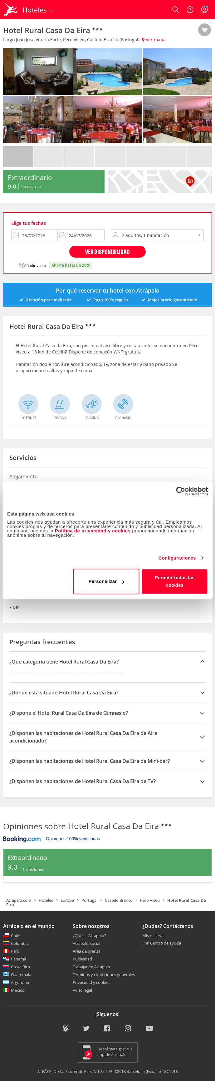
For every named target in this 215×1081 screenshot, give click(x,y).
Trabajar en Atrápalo (91, 967)
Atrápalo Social (86, 943)
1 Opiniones (31, 186)
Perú (15, 951)
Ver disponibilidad (107, 251)
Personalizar (106, 581)
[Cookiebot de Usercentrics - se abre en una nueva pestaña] (180, 491)
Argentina (20, 982)
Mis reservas (153, 935)
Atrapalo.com (18, 900)
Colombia (20, 943)
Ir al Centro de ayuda (161, 943)
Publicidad (82, 959)
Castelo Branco (119, 900)
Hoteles (46, 900)
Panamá (18, 959)
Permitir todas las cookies (175, 581)
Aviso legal (82, 990)
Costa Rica (20, 967)
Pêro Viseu (150, 900)
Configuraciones (177, 557)
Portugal (89, 900)
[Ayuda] (190, 9)
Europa (67, 900)
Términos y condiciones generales (104, 974)
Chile (15, 935)
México (17, 990)
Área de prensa (86, 951)
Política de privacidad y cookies (93, 530)
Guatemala (21, 974)
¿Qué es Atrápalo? (89, 935)
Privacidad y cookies (91, 982)
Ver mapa (154, 39)
